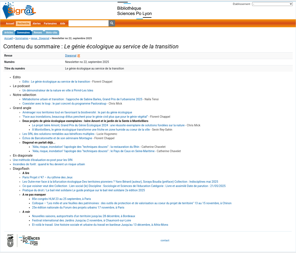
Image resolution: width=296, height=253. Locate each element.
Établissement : (242, 4)
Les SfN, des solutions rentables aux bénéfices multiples (58, 134)
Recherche (23, 23)
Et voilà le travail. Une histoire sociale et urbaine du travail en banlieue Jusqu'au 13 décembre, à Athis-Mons (100, 224)
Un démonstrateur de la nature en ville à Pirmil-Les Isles (57, 90)
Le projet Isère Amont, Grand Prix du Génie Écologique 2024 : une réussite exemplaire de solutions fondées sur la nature (108, 125)
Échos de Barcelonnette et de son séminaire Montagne (57, 138)
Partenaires (50, 23)
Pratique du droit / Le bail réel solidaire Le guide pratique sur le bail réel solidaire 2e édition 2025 (83, 190)
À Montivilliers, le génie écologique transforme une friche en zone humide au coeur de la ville (91, 129)
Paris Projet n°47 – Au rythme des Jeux (47, 177)
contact (165, 240)
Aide (62, 23)
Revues (38, 32)
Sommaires (23, 32)
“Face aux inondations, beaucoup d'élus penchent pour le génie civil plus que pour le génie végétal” (85, 116)
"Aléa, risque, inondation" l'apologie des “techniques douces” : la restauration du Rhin (85, 146)
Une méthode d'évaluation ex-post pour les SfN (43, 160)
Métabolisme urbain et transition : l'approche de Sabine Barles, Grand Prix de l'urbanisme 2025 (82, 99)
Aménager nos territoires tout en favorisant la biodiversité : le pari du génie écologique (77, 112)
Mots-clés (51, 32)
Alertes (36, 23)
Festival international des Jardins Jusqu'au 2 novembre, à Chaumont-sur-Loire (81, 220)
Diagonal (70, 55)
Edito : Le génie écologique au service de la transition (56, 81)
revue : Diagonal (40, 38)
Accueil (10, 23)
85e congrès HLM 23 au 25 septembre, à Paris (61, 199)
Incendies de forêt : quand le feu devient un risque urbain (49, 164)
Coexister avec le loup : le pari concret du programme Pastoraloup (64, 103)
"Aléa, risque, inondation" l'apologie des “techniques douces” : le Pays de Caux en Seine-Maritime (93, 151)
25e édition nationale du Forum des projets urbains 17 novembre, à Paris (78, 207)
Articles (8, 32)
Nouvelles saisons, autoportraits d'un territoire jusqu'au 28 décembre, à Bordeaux (83, 216)
